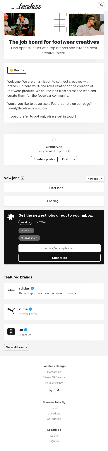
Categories (54, 419)
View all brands (16, 347)
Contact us (54, 372)
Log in (54, 435)
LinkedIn (50, 391)
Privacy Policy (54, 382)
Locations (54, 413)
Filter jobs (56, 188)
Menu (6, 5)
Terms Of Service (54, 377)
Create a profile (44, 159)
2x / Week (41, 222)
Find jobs (68, 159)
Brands (54, 408)
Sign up (54, 441)
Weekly (25, 222)
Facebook (58, 391)
